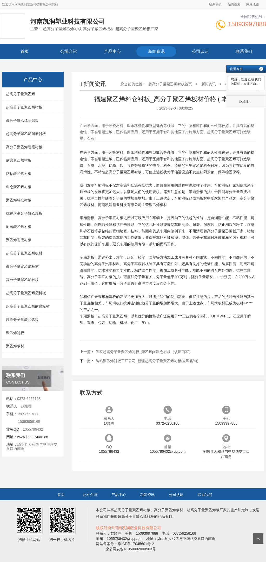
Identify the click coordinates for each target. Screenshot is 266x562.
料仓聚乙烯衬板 (18, 187)
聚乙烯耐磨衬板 (18, 240)
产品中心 (112, 51)
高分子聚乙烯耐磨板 (22, 120)
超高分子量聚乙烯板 (22, 319)
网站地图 (252, 4)
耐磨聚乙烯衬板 (18, 160)
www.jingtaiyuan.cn (32, 437)
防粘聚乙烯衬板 (18, 173)
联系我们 (215, 4)
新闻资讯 (156, 51)
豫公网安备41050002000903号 (130, 549)
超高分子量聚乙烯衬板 (24, 107)
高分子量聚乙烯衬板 (22, 280)
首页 (25, 51)
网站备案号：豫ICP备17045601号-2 (125, 544)
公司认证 (200, 51)
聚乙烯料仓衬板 (18, 200)
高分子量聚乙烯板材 (22, 266)
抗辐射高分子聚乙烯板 (24, 213)
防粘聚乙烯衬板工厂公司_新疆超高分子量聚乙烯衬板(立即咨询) (147, 361)
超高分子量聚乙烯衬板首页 (170, 84)
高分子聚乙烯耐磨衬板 (24, 147)
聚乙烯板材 (15, 346)
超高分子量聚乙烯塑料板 (26, 293)
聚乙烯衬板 (15, 333)
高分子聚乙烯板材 (168, 510)
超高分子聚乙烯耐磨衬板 (26, 134)
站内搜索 (234, 4)
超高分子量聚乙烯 (20, 94)
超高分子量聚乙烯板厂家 (223, 231)
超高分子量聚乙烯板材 (24, 253)
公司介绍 (68, 51)
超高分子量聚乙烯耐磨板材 (28, 306)
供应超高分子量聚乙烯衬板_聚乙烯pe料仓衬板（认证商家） (144, 352)
